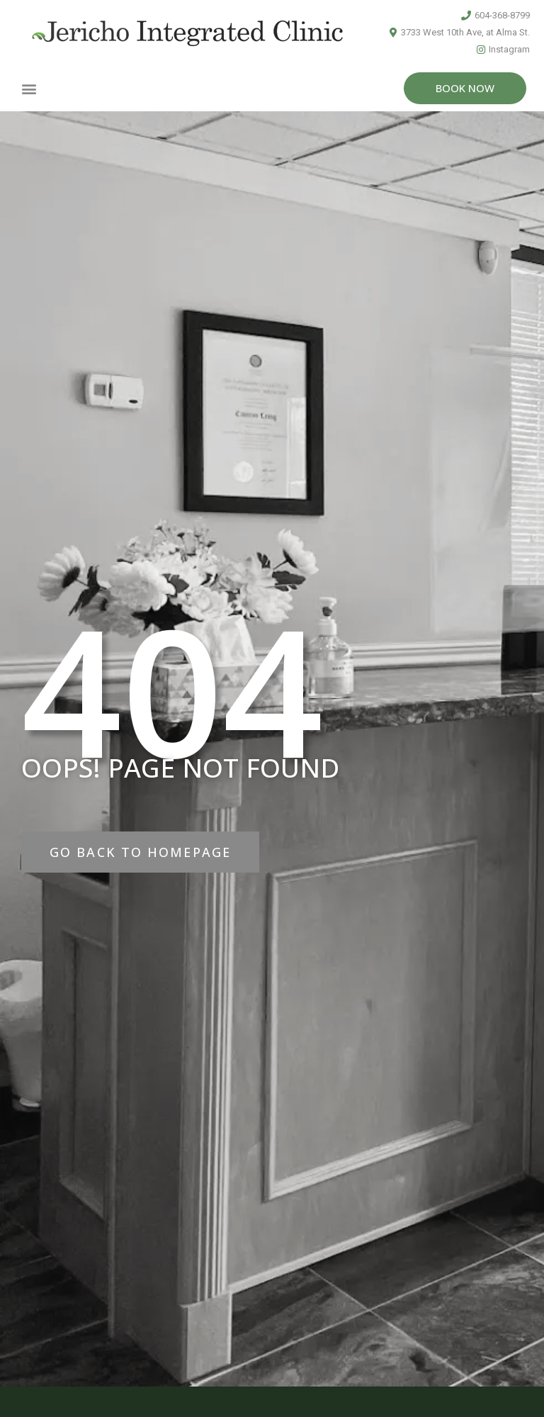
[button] (29, 88)
